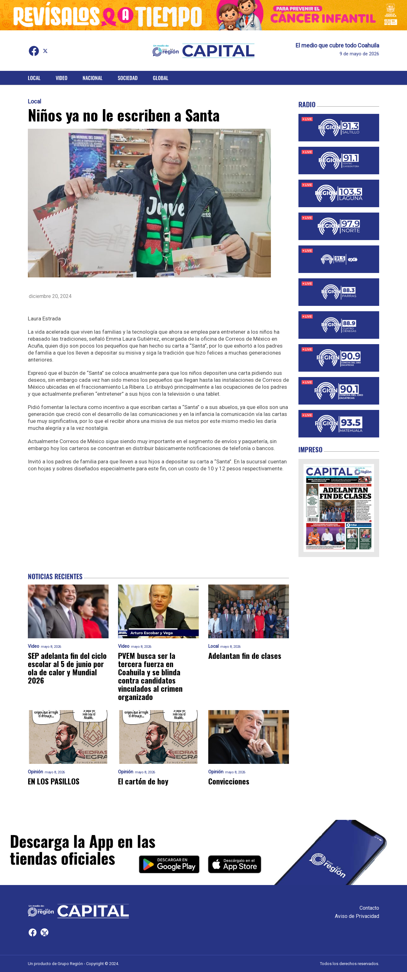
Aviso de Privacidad (357, 916)
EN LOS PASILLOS (53, 781)
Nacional (93, 78)
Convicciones (228, 781)
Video (61, 78)
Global (160, 78)
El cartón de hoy (143, 781)
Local (34, 78)
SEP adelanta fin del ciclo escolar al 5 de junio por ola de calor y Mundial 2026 (67, 667)
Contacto (369, 908)
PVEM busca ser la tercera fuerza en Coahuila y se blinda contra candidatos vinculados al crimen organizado (150, 676)
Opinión (35, 772)
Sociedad (128, 78)
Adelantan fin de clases (244, 655)
